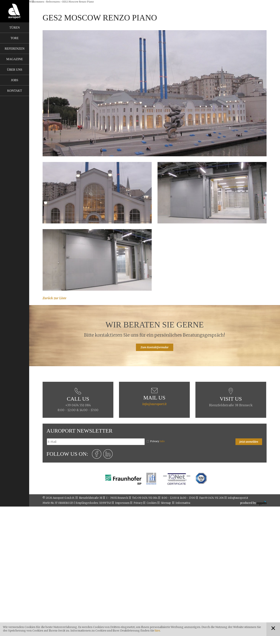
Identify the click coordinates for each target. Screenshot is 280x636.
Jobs (14, 80)
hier (157, 630)
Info (162, 441)
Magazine (14, 59)
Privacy (157, 441)
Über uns (14, 69)
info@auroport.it (154, 404)
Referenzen (14, 48)
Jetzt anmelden (248, 441)
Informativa (183, 503)
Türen (14, 27)
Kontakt (14, 90)
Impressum (122, 503)
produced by (253, 503)
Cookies (152, 503)
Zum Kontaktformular (155, 347)
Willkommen (36, 1)
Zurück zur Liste (54, 298)
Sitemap (166, 503)
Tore (14, 38)
